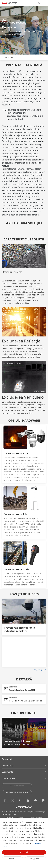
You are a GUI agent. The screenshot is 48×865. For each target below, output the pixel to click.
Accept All (24, 852)
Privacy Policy (9, 817)
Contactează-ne (17, 786)
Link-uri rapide (8, 778)
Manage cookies (35, 858)
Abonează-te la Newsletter (17, 793)
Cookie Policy (20, 817)
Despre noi (7, 759)
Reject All (13, 858)
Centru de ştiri (8, 765)
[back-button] (2, 57)
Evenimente (7, 772)
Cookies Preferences (34, 817)
